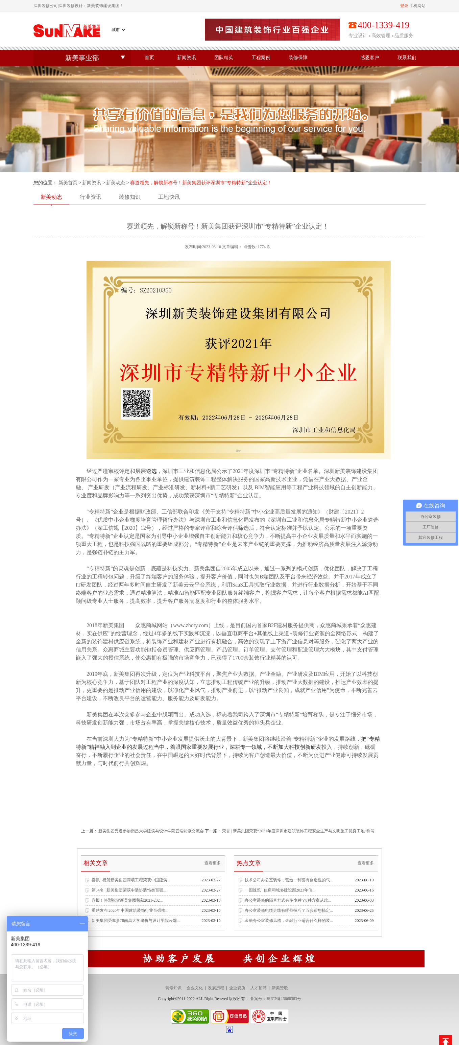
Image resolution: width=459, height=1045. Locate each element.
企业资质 (237, 987)
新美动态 (115, 182)
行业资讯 (90, 197)
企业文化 (195, 987)
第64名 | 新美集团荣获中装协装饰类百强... (129, 890)
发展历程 (216, 987)
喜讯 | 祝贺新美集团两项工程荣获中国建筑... (131, 880)
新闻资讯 (186, 57)
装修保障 (298, 57)
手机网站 (417, 5)
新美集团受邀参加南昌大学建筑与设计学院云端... (136, 920)
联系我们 (406, 57)
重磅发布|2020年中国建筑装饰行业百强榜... (130, 910)
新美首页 (67, 182)
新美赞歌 (280, 987)
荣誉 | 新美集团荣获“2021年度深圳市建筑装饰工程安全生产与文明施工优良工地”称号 (298, 831)
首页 (149, 57)
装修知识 (130, 197)
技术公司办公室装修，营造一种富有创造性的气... (289, 880)
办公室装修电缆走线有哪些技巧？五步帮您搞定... (289, 910)
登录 (404, 5)
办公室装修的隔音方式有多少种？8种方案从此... (288, 900)
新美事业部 (82, 58)
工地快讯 (169, 197)
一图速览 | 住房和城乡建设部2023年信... (280, 890)
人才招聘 (258, 987)
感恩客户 (369, 57)
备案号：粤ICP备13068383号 (275, 998)
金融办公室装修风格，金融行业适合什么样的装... (289, 920)
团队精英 (223, 57)
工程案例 (260, 57)
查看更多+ (213, 863)
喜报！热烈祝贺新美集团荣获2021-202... (127, 900)
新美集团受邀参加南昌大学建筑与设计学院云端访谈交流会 (151, 831)
